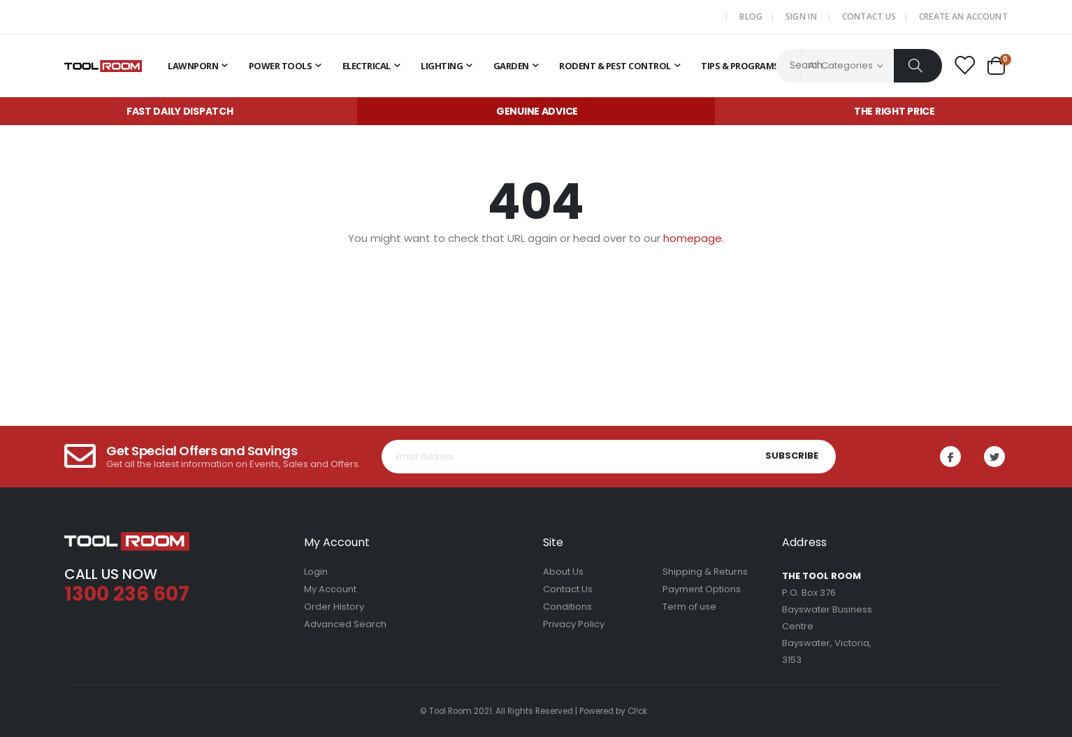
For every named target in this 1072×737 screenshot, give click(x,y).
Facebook (951, 456)
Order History (334, 606)
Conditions (567, 606)
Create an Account (963, 16)
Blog (750, 16)
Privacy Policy (573, 624)
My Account (330, 589)
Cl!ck (637, 711)
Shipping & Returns (705, 571)
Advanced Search (345, 624)
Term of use (689, 606)
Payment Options (701, 589)
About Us (563, 571)
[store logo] (103, 65)
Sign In (801, 16)
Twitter (995, 456)
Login (316, 571)
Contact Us (869, 16)
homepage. (693, 238)
